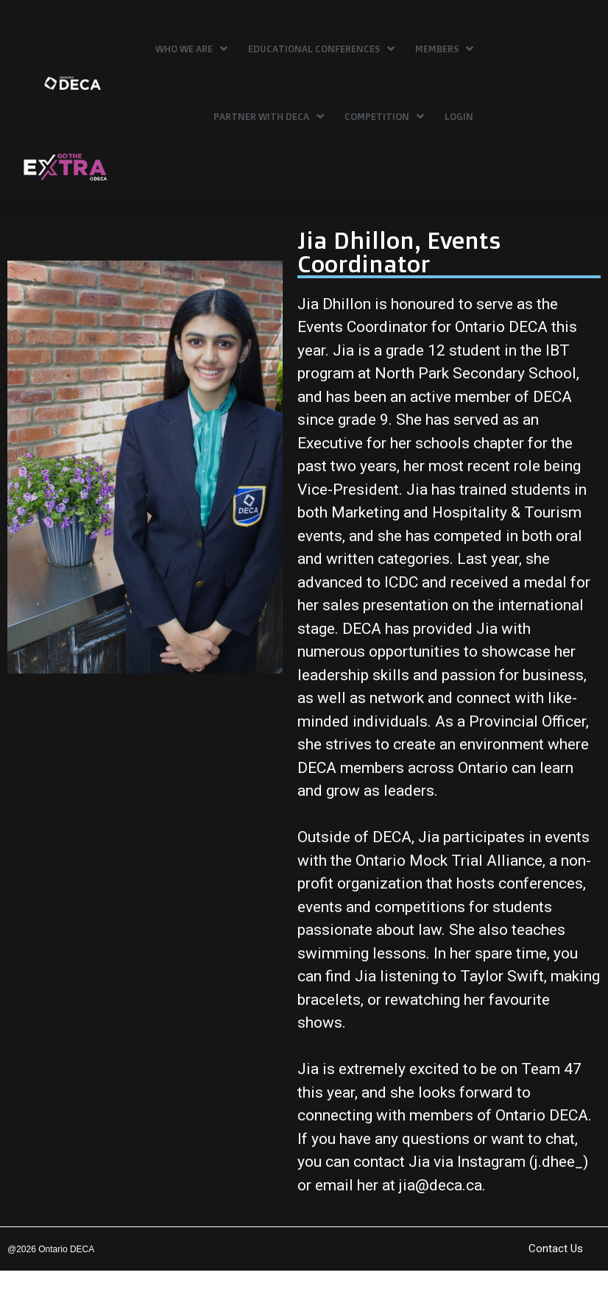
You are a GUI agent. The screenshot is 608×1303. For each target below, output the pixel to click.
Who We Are (191, 48)
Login (459, 116)
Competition (384, 116)
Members (444, 48)
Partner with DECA (268, 116)
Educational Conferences (321, 48)
